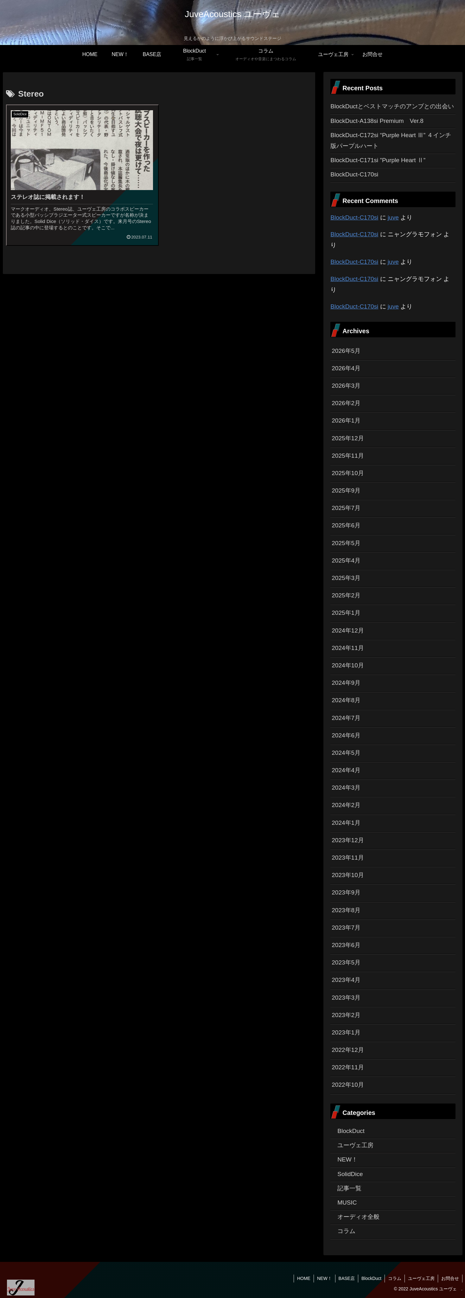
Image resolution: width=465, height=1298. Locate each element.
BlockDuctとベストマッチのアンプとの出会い (392, 106)
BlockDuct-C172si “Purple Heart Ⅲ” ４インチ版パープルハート (390, 140)
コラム (394, 1278)
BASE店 (347, 1278)
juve (393, 217)
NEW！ (324, 1278)
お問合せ (450, 1278)
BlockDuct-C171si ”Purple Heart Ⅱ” (377, 160)
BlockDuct (371, 1278)
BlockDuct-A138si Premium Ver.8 (377, 121)
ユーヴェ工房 (421, 1278)
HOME (303, 1278)
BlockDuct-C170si (354, 174)
